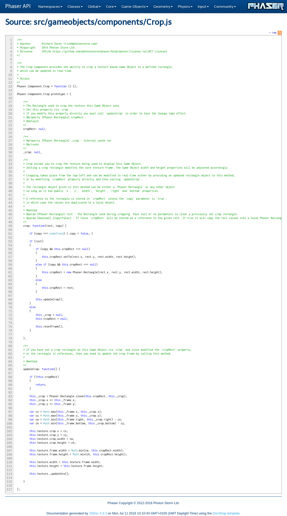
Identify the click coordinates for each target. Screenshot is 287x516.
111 (9, 466)
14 (10, 90)
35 (10, 172)
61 (10, 273)
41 (10, 195)
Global (94, 6)
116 (9, 486)
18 (10, 106)
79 (10, 342)
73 (10, 319)
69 (10, 304)
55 (10, 249)
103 (9, 435)
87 (10, 373)
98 (10, 416)
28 (10, 145)
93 (10, 396)
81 (10, 350)
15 (10, 94)
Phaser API (18, 6)
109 (9, 458)
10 (10, 75)
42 (10, 199)
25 (10, 133)
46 (10, 214)
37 (10, 180)
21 (10, 118)
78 (10, 338)
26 (10, 137)
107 (9, 451)
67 (10, 296)
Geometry (163, 6)
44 (10, 207)
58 (10, 261)
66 (10, 292)
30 (10, 152)
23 (10, 125)
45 (10, 211)
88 (10, 377)
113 (9, 474)
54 (10, 245)
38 (10, 183)
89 (10, 381)
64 (10, 284)
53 (10, 242)
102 (9, 431)
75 (10, 327)
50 (10, 230)
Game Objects (134, 6)
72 (10, 315)
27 (10, 141)
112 (9, 470)
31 (10, 156)
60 (10, 269)
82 (10, 354)
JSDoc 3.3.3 (98, 513)
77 (10, 335)
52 (10, 238)
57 (10, 257)
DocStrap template (226, 513)
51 (10, 234)
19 (10, 110)
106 (9, 447)
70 (10, 307)
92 (10, 393)
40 (10, 191)
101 (9, 427)
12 (10, 83)
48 (10, 222)
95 (10, 404)
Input (203, 6)
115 (9, 482)
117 (9, 489)
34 (10, 168)
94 (10, 400)
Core (111, 6)
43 (10, 203)
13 (10, 87)
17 (10, 102)
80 (10, 346)
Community (225, 6)
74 (10, 323)
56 (10, 253)
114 (9, 478)
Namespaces (50, 6)
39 (10, 187)
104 (9, 439)
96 (10, 408)
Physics (185, 6)
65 (10, 288)
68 (10, 300)
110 (9, 462)
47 (10, 218)
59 (10, 265)
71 (10, 311)
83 (10, 358)
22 (10, 121)
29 (10, 149)
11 (10, 79)
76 (10, 331)
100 (9, 424)
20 (10, 114)
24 (10, 129)
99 (10, 420)
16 (10, 98)
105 (9, 443)
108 (9, 455)
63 (10, 280)
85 (10, 366)
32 (10, 160)
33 (10, 164)
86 (10, 369)
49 (10, 226)
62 (10, 276)
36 (10, 176)
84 (10, 362)
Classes (75, 6)
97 (10, 412)
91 (10, 389)
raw (274, 32)
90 (10, 385)
